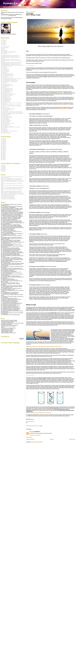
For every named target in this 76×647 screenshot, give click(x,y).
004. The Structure (4, 129)
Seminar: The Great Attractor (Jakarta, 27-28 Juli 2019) (11, 178)
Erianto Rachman (4, 15)
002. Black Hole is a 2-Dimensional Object (9, 130)
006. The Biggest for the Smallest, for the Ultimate (10, 127)
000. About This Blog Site (6, 132)
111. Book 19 (3, 142)
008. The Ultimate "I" (5, 125)
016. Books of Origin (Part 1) (6, 117)
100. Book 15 (3, 146)
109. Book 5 (3, 167)
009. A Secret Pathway (5, 124)
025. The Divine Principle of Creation (8, 108)
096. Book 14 (3, 147)
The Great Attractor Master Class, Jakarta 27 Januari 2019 (12, 180)
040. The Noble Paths (5, 92)
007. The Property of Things (6, 126)
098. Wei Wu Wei (4, 47)
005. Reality (3, 128)
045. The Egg (3, 87)
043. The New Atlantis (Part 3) (7, 89)
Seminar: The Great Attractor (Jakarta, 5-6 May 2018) (11, 188)
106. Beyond (3, 42)
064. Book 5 (3, 155)
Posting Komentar (29, 437)
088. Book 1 (3, 171)
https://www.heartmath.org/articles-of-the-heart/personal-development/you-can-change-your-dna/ (45, 346)
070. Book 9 (3, 151)
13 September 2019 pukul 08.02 (34, 435)
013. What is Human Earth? (6, 120)
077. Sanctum (3, 67)
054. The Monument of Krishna (7, 77)
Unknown (31, 431)
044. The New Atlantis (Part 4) (7, 88)
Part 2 (33, 419)
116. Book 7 (3, 165)
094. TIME (3, 49)
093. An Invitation (4, 50)
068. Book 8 (3, 152)
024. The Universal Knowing (6, 109)
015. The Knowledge (5, 118)
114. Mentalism (4, 40)
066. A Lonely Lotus (5, 71)
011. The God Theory (5, 122)
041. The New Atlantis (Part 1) (7, 91)
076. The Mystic (4, 68)
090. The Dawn (4, 53)
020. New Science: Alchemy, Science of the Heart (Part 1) (12, 113)
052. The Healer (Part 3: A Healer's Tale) (9, 79)
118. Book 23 (3, 138)
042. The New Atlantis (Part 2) (7, 90)
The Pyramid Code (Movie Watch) (7, 196)
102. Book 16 (3, 145)
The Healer (29, 13)
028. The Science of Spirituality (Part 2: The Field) (10, 104)
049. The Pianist (4, 82)
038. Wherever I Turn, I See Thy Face (8, 94)
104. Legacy (3, 44)
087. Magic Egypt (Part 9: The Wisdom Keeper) (10, 55)
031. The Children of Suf (5, 100)
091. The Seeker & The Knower (7, 52)
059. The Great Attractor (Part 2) (7, 74)
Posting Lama (72, 439)
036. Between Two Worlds (6, 96)
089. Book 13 (3, 148)
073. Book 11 (3, 150)
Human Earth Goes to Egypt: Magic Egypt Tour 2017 (11, 192)
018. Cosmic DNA (4, 115)
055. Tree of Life (4, 76)
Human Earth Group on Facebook (7, 195)
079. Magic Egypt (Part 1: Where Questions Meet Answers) (12, 65)
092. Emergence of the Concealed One (8, 51)
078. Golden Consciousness (6, 66)
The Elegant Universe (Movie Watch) (8, 197)
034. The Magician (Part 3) (6, 98)
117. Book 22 (3, 139)
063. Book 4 (3, 156)
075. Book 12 (3, 149)
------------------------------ (5, 45)
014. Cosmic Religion (5, 119)
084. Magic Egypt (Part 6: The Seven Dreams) (10, 59)
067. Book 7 (3, 153)
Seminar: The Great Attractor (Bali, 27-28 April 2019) (11, 179)
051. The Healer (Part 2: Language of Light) (9, 80)
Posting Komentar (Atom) (37, 441)
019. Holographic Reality (5, 114)
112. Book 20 (3, 141)
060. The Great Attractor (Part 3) (7, 73)
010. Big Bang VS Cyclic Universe (7, 123)
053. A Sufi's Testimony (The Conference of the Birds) (11, 78)
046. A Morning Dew (5, 86)
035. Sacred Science (5, 97)
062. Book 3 (3, 157)
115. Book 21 (3, 140)
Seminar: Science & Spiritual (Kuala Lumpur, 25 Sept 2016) (12, 193)
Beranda (52, 439)
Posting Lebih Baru (30, 439)
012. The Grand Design (5, 121)
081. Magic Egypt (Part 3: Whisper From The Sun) (10, 63)
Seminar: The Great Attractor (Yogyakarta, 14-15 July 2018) (12, 187)
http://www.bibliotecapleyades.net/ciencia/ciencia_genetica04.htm (40, 412)
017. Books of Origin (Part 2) (6, 116)
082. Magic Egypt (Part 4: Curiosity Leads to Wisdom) (11, 62)
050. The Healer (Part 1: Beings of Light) (9, 81)
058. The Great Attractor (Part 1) (7, 75)
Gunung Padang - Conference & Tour (8, 194)
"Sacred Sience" (63, 108)
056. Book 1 (3, 159)
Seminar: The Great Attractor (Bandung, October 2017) (11, 191)
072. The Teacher (4, 69)
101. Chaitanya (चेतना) (5, 46)
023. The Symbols (4, 110)
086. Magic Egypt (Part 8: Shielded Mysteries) (10, 56)
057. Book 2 (3, 158)
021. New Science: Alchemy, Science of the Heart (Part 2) (12, 112)
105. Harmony (3, 43)
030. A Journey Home (5, 101)
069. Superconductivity (5, 70)
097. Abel (3, 48)
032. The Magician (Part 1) (6, 99)
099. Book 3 (3, 169)
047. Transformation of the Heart (7, 85)
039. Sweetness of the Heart (6, 93)
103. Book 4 (3, 168)
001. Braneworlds (4, 131)
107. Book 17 (3, 144)
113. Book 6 (3, 166)
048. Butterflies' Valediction (6, 84)
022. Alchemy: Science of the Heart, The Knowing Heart (11, 111)
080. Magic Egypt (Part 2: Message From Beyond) (10, 64)
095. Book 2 (3, 170)
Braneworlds (60, 92)
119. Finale (3, 39)
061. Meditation (4, 72)
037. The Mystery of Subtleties (7, 95)
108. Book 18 (3, 143)
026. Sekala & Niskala (5, 107)
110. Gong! (3, 41)
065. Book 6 (3, 154)
